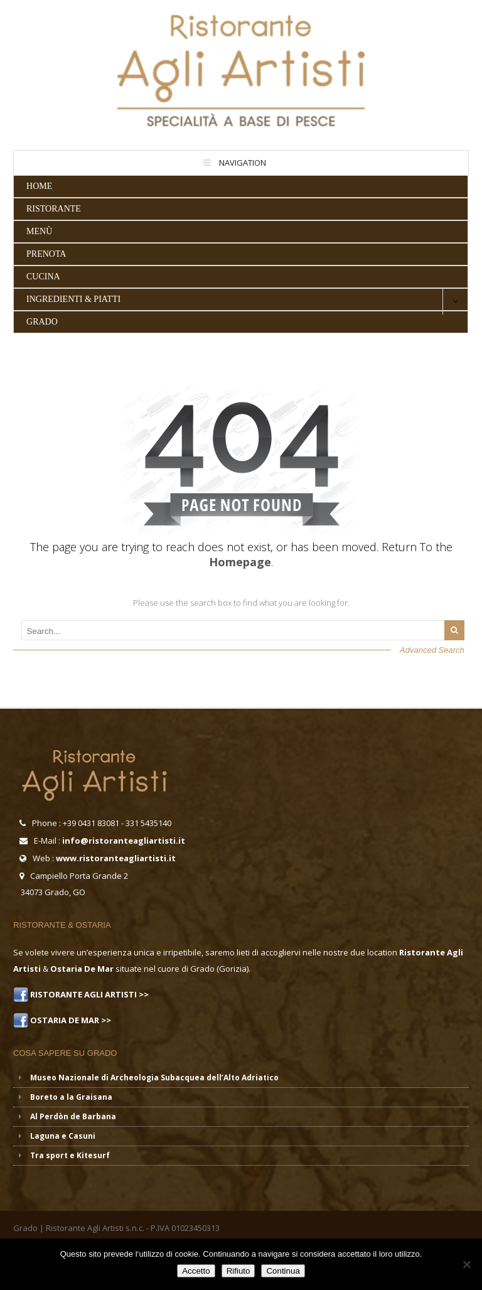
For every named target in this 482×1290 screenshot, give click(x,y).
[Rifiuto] (466, 1264)
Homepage (240, 561)
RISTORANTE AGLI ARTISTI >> (88, 994)
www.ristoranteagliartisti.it (116, 858)
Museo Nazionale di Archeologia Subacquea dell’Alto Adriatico (154, 1077)
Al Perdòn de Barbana (73, 1116)
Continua (282, 1271)
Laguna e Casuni (62, 1136)
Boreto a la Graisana (71, 1097)
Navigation (242, 162)
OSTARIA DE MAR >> (69, 1020)
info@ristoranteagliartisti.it (123, 840)
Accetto (196, 1271)
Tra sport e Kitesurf (70, 1155)
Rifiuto (238, 1271)
